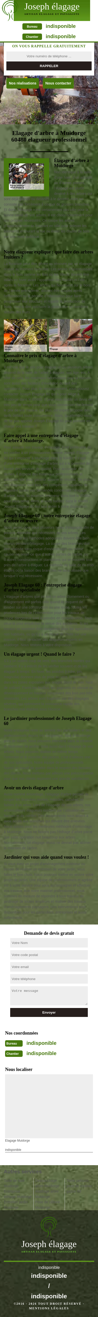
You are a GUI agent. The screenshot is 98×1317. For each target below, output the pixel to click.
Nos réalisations (22, 83)
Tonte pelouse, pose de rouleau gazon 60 (79, 1185)
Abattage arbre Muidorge (47, 1194)
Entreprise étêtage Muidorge (18, 1194)
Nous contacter (58, 83)
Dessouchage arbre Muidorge (47, 1183)
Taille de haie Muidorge (14, 1183)
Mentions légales (49, 1308)
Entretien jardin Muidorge (16, 1204)
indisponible (61, 26)
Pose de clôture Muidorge (47, 1204)
